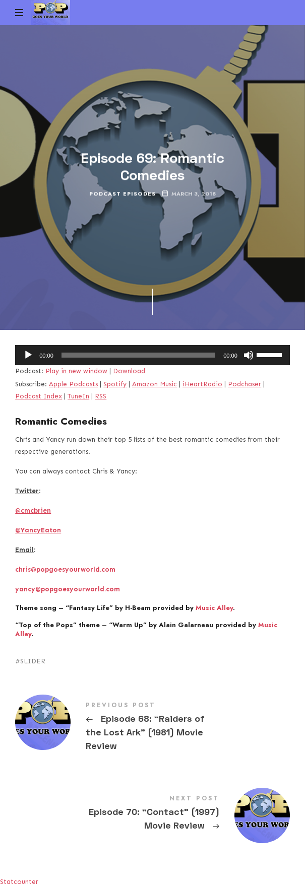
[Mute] (248, 355)
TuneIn (78, 396)
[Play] (28, 355)
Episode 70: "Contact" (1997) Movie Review (152, 814)
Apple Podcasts (73, 384)
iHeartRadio (202, 384)
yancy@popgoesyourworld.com (67, 589)
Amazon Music (154, 384)
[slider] (138, 355)
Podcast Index (38, 396)
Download (129, 371)
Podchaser (244, 384)
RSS (100, 396)
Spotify (115, 384)
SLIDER (32, 661)
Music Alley (214, 607)
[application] (152, 355)
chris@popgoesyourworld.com (65, 569)
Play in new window (76, 371)
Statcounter (19, 881)
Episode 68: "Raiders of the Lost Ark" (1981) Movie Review (152, 728)
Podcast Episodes (122, 193)
